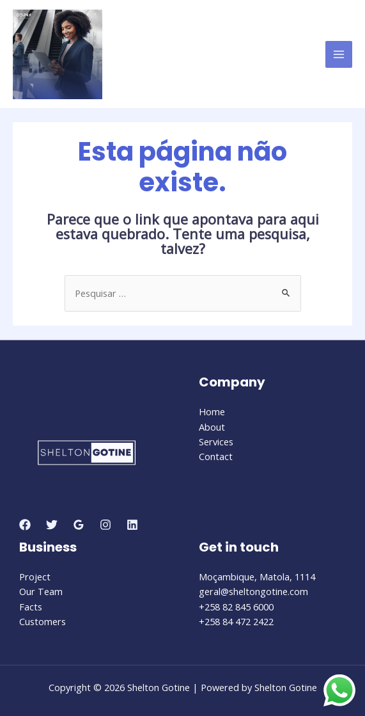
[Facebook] (25, 524)
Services (216, 441)
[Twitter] (52, 524)
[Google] (78, 524)
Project (34, 576)
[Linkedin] (132, 524)
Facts (30, 606)
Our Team (41, 591)
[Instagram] (105, 524)
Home (212, 411)
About (212, 426)
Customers (42, 621)
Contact (216, 456)
